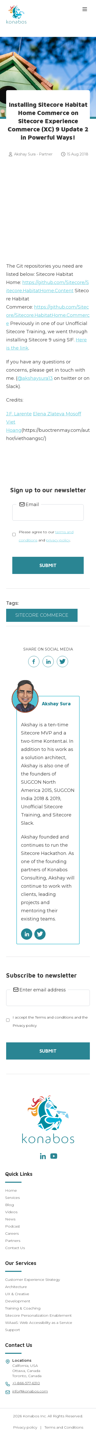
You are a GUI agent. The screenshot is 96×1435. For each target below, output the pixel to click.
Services (12, 1197)
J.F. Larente (19, 414)
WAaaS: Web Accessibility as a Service (38, 1322)
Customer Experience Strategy (32, 1279)
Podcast (12, 1226)
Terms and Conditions (64, 1427)
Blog (9, 1204)
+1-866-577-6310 (26, 1383)
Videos (11, 1212)
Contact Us (15, 1247)
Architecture (16, 1286)
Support (12, 1329)
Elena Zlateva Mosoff (57, 414)
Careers (12, 1233)
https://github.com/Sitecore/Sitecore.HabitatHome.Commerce (48, 315)
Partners (12, 1240)
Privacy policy (25, 1427)
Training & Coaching (22, 1308)
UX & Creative (17, 1294)
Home (11, 1190)
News (10, 1219)
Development (17, 1301)
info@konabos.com (30, 1391)
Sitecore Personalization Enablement (38, 1315)
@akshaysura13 (35, 378)
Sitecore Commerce (41, 615)
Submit (48, 565)
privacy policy (58, 540)
